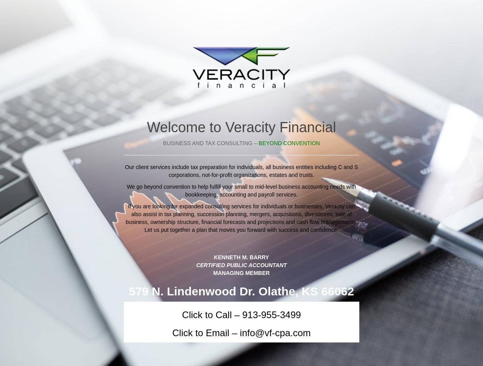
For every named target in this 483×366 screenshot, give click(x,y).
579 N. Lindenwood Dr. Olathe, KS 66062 (241, 291)
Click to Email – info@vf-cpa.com (241, 333)
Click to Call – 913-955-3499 (241, 315)
